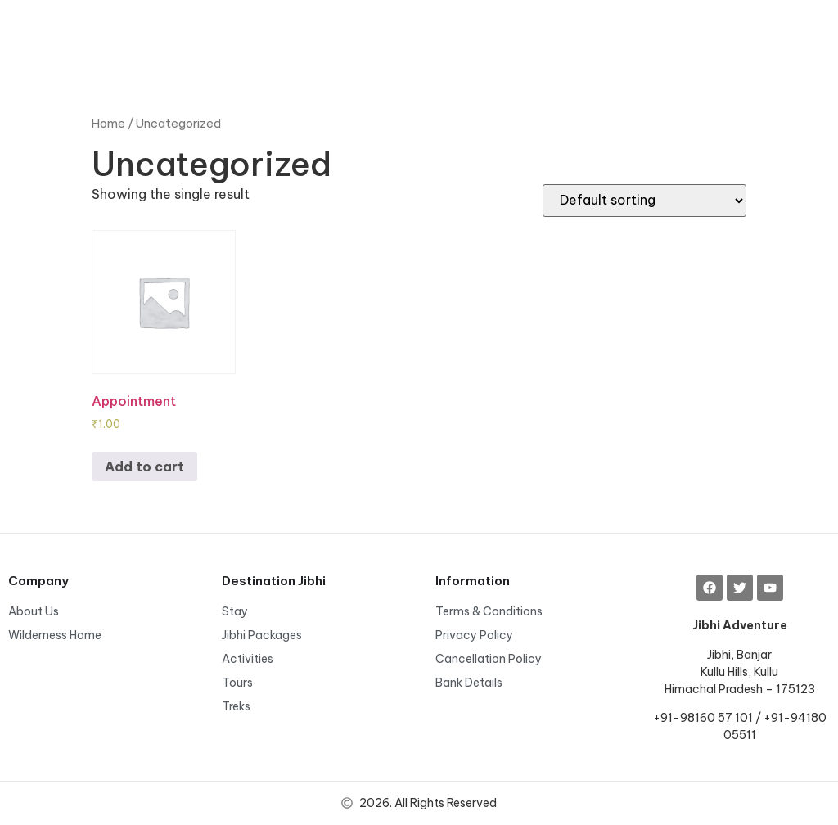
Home (108, 123)
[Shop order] (644, 200)
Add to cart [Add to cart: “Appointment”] (144, 466)
